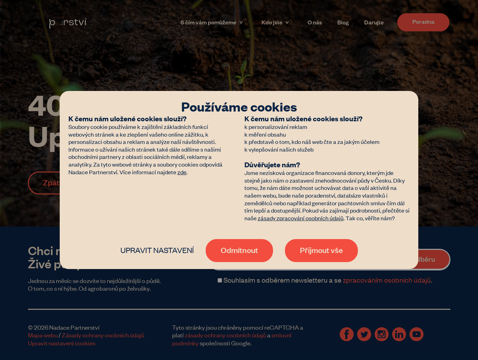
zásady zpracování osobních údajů (301, 218)
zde (181, 172)
